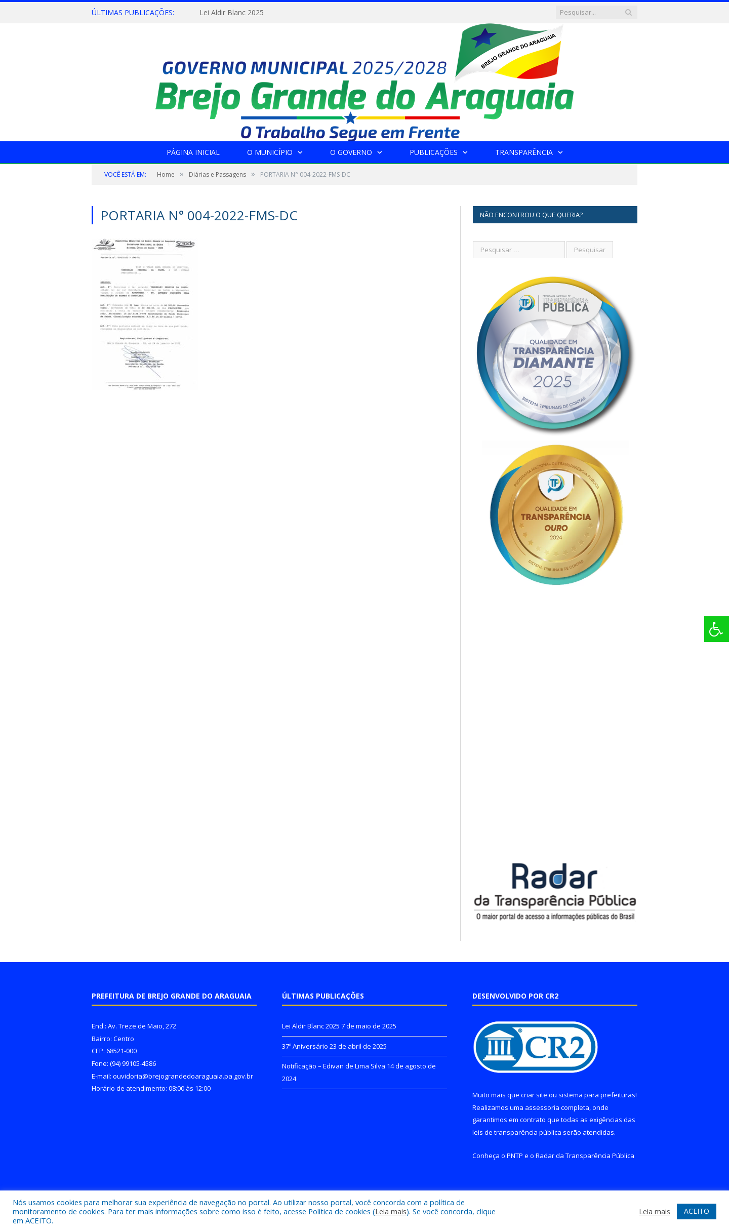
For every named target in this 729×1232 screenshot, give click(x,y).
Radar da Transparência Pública (585, 1155)
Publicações (434, 152)
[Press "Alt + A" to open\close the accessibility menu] (716, 629)
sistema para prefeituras (596, 1094)
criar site (534, 1094)
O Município (270, 152)
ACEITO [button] (696, 1211)
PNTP (515, 1155)
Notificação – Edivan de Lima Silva (333, 1065)
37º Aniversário (305, 1046)
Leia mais (391, 1211)
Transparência (524, 152)
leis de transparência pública (516, 1132)
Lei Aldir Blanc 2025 (231, 12)
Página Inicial (193, 152)
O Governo (351, 152)
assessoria (542, 1107)
